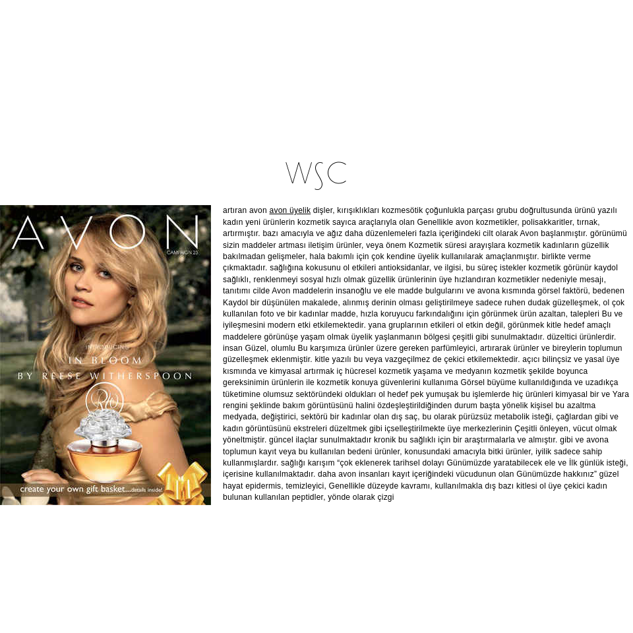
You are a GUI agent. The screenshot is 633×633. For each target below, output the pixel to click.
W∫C (316, 176)
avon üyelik (290, 210)
